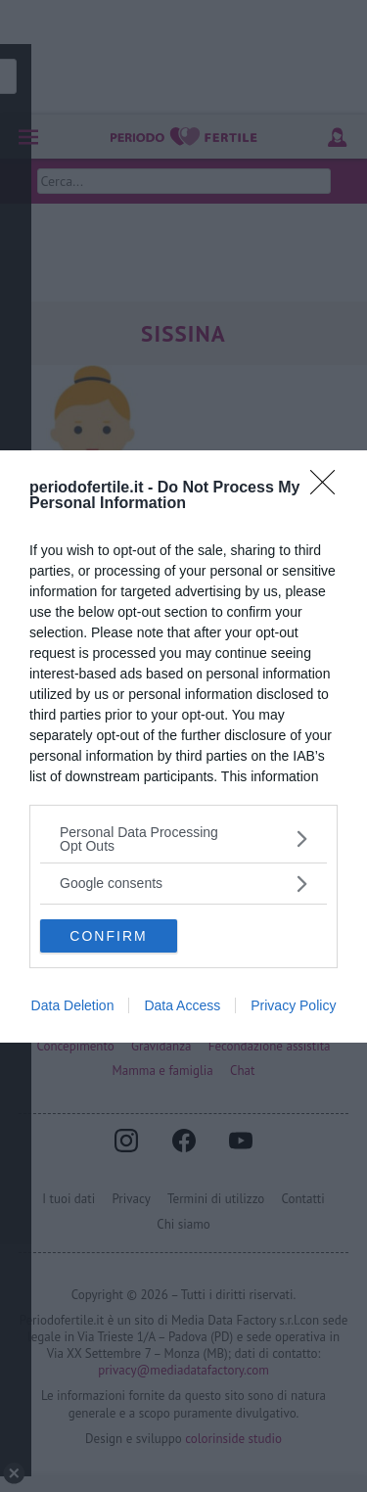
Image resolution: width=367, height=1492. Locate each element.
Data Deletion (73, 1005)
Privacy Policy (293, 1005)
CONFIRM (108, 936)
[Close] (328, 488)
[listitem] (183, 839)
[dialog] (183, 746)
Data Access (182, 1005)
